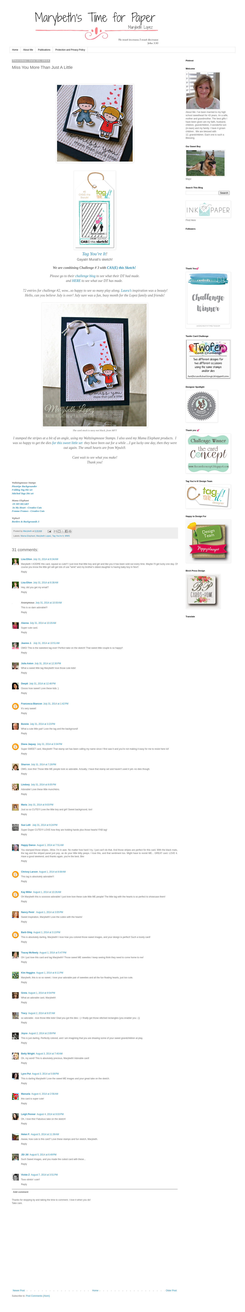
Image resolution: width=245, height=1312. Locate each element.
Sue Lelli (26, 825)
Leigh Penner (28, 1114)
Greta (24, 993)
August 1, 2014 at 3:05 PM (49, 912)
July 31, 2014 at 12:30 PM (47, 663)
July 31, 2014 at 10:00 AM (48, 602)
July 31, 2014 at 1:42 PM (55, 703)
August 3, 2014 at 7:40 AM (49, 1053)
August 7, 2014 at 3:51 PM (44, 1174)
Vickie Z (25, 1174)
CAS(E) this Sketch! (121, 268)
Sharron (25, 764)
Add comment (20, 1192)
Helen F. (25, 1134)
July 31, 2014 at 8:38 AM (45, 582)
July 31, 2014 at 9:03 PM (40, 804)
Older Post (171, 1290)
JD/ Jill (25, 1154)
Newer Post (19, 1290)
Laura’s (126, 290)
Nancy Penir (28, 912)
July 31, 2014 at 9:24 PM (44, 825)
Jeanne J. (26, 643)
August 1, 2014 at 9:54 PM (41, 993)
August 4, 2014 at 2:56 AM (44, 1094)
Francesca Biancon (31, 703)
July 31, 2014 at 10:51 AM (46, 643)
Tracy (24, 1013)
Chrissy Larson (29, 871)
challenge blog (85, 276)
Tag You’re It (94, 253)
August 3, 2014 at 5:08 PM (45, 1073)
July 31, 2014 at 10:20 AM (43, 623)
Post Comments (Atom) (38, 1296)
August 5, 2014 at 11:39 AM (45, 1134)
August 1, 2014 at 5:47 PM (52, 952)
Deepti (24, 683)
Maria (24, 804)
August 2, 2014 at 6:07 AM (41, 1013)
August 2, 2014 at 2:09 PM (42, 1033)
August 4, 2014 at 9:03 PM (50, 1114)
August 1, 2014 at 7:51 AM (50, 845)
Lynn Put (26, 1073)
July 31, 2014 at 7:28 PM (43, 764)
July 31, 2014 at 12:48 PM (42, 683)
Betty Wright (28, 1053)
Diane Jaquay (28, 744)
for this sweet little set (67, 443)
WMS (67, 536)
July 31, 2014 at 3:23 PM (42, 724)
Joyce (24, 1033)
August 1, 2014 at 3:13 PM (46, 932)
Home (15, 49)
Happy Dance (28, 845)
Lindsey (25, 784)
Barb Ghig (26, 932)
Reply (24, 572)
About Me (28, 49)
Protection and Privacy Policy (70, 49)
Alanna (25, 623)
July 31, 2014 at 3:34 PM (49, 744)
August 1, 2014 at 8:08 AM (52, 871)
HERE (76, 281)
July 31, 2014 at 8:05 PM (43, 784)
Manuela (25, 1094)
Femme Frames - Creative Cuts (28, 511)
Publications (44, 49)
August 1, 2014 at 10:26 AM (47, 892)
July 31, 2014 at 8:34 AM (45, 559)
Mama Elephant (28, 536)
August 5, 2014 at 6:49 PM (43, 1154)
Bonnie (25, 724)
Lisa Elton (26, 559)
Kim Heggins (28, 972)
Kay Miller (26, 892)
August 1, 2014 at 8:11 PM (49, 972)
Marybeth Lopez (43, 536)
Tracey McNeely (29, 952)
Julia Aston (27, 663)
